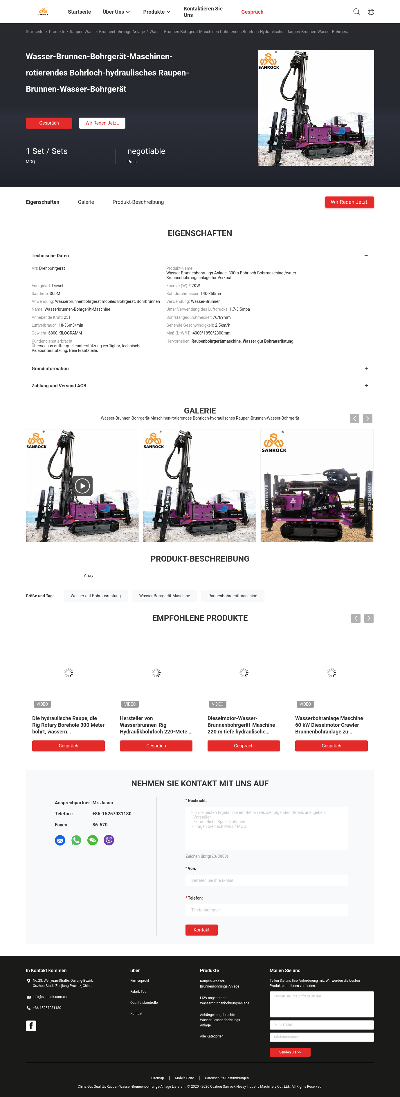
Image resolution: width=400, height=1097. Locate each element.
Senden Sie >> (290, 1052)
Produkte (57, 31)
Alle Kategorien (212, 1036)
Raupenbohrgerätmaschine (232, 596)
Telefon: (195, 898)
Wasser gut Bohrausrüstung (96, 596)
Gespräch (49, 123)
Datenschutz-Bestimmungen (227, 1078)
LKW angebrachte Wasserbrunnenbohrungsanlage (223, 1000)
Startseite (34, 31)
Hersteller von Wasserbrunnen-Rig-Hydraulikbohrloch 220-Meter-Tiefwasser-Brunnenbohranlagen (155, 731)
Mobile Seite (184, 1078)
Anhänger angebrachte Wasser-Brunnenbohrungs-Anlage (220, 1020)
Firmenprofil (139, 981)
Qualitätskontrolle (144, 1003)
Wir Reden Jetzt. (102, 123)
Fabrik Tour (139, 992)
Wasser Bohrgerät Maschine (164, 596)
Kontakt (202, 930)
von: (192, 868)
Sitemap (157, 1078)
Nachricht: (197, 800)
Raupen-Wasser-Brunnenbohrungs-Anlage (107, 31)
